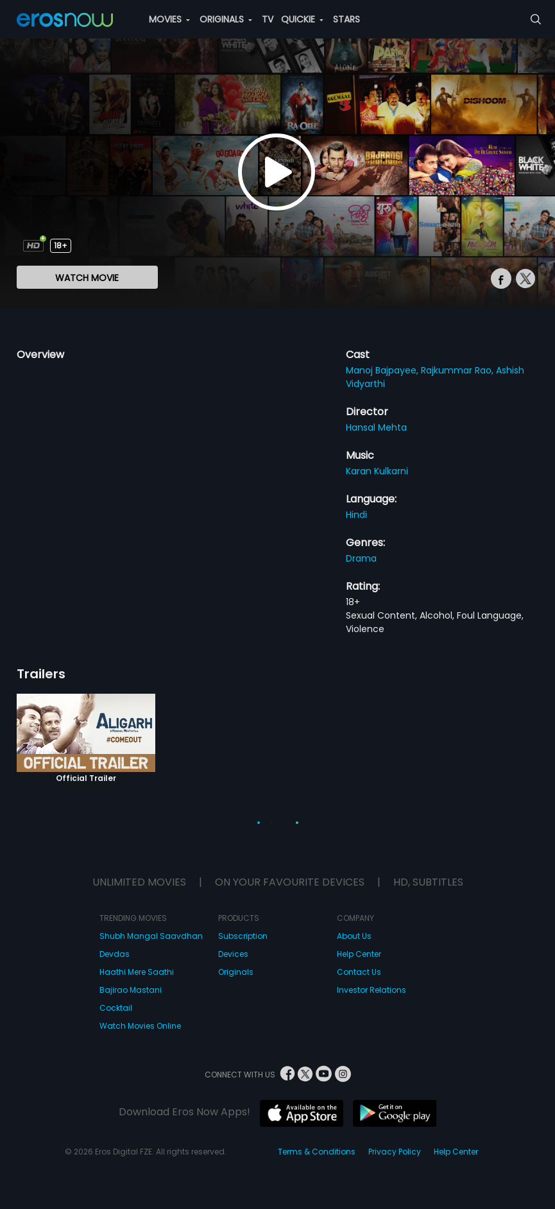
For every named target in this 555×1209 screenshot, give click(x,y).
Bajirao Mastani (130, 989)
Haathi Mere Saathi (136, 971)
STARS (346, 19)
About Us (354, 935)
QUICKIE (302, 19)
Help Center (359, 953)
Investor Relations (371, 989)
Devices (233, 953)
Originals (235, 971)
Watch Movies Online (140, 1025)
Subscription (243, 935)
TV (267, 19)
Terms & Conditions (316, 1151)
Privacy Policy (394, 1151)
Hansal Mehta (376, 427)
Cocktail (115, 1007)
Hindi (356, 514)
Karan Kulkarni (377, 471)
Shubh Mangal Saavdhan (151, 935)
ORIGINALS (226, 19)
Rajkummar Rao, (458, 370)
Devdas (114, 953)
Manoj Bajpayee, (383, 370)
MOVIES (169, 19)
